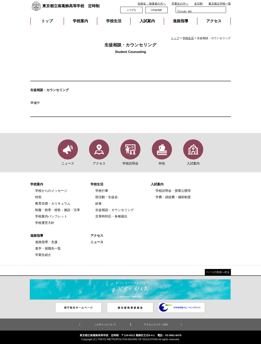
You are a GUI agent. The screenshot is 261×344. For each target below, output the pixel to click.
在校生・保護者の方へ (152, 3)
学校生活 (113, 21)
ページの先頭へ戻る (218, 272)
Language (156, 9)
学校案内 (80, 21)
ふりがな (131, 9)
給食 (98, 203)
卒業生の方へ (180, 3)
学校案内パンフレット (51, 216)
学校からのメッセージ (51, 190)
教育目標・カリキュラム (52, 203)
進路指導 (180, 21)
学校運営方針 (44, 222)
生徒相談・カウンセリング (114, 210)
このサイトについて (105, 324)
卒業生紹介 (43, 255)
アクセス (213, 21)
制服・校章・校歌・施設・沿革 (57, 210)
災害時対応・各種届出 (111, 216)
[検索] (188, 12)
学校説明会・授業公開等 (173, 190)
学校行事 (101, 190)
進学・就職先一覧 (48, 248)
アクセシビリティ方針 (156, 324)
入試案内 (147, 21)
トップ (47, 21)
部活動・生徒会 (106, 197)
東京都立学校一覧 (219, 3)
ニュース (96, 242)
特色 (38, 197)
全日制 (198, 3)
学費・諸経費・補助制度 (173, 197)
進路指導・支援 (46, 242)
